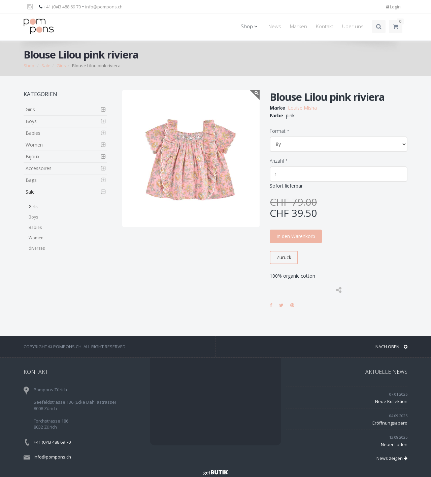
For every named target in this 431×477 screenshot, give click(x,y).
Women (34, 145)
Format (279, 131)
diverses (37, 248)
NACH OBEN (391, 347)
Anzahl (279, 161)
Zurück (283, 257)
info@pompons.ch (104, 7)
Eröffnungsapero (389, 423)
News (274, 26)
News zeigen (391, 458)
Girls (61, 66)
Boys (31, 121)
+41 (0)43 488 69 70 (62, 7)
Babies (33, 133)
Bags (31, 180)
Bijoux (32, 156)
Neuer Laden (394, 444)
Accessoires (39, 168)
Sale (46, 66)
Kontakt (324, 26)
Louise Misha (302, 108)
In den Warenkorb (295, 236)
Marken (298, 26)
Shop (250, 26)
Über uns (353, 26)
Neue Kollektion (391, 401)
